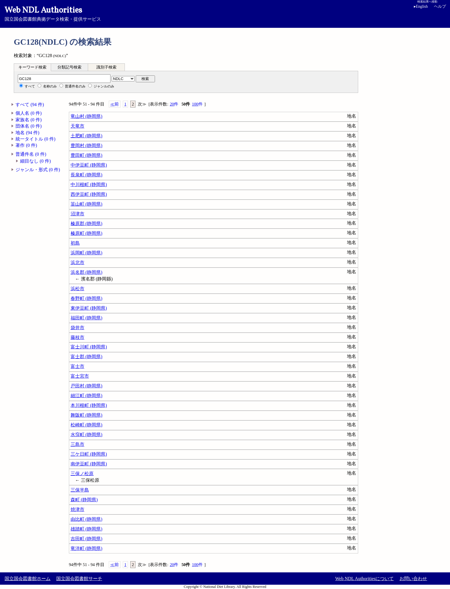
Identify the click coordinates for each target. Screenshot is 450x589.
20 (174, 104)
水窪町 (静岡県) (86, 434)
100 (197, 104)
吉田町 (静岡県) (86, 538)
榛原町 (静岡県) (86, 233)
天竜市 (77, 126)
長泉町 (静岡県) (86, 174)
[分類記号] (64, 78)
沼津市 (77, 213)
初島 (75, 243)
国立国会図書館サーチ (79, 578)
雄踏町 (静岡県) (86, 528)
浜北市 (77, 262)
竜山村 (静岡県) (86, 116)
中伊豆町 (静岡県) (89, 165)
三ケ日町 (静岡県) (89, 454)
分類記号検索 (69, 67)
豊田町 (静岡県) (86, 155)
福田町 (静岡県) (86, 317)
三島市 (77, 444)
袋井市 (77, 327)
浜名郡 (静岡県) (86, 272)
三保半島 (80, 489)
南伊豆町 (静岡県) (89, 463)
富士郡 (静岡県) (86, 356)
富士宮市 (80, 376)
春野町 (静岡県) (86, 298)
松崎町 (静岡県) (86, 424)
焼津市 (77, 509)
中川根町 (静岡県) (89, 184)
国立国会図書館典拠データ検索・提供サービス (225, 13)
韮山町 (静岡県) (86, 204)
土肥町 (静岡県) (86, 135)
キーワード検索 (32, 67)
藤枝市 (77, 337)
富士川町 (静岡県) (89, 346)
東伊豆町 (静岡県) (89, 308)
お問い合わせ (413, 578)
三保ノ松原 (82, 473)
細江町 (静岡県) (86, 395)
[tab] (32, 67)
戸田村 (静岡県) (86, 385)
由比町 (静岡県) (86, 519)
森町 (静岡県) (84, 499)
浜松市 (77, 288)
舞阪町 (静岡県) (86, 415)
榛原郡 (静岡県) (86, 223)
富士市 (77, 366)
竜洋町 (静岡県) (86, 548)
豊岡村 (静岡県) (86, 145)
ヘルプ (440, 6)
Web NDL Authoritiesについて (364, 578)
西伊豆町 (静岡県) (89, 194)
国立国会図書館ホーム (28, 578)
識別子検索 (106, 67)
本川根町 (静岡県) (89, 405)
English (421, 6)
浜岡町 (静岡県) (86, 252)
